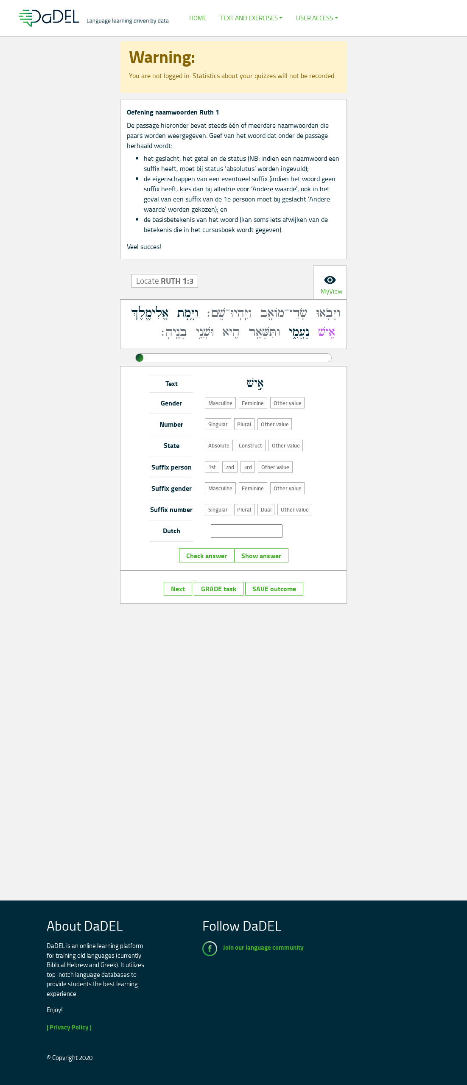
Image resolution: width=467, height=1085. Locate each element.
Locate (165, 281)
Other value (288, 403)
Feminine (253, 403)
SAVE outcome (274, 589)
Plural (244, 424)
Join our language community (263, 947)
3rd (248, 467)
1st (212, 467)
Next (178, 589)
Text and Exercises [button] (249, 18)
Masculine (220, 403)
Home (198, 18)
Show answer (261, 556)
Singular (218, 424)
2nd (229, 467)
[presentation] (330, 282)
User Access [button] (314, 18)
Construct (250, 445)
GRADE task (218, 589)
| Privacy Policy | (69, 1027)
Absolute (218, 445)
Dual (266, 509)
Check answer (206, 556)
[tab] (330, 282)
